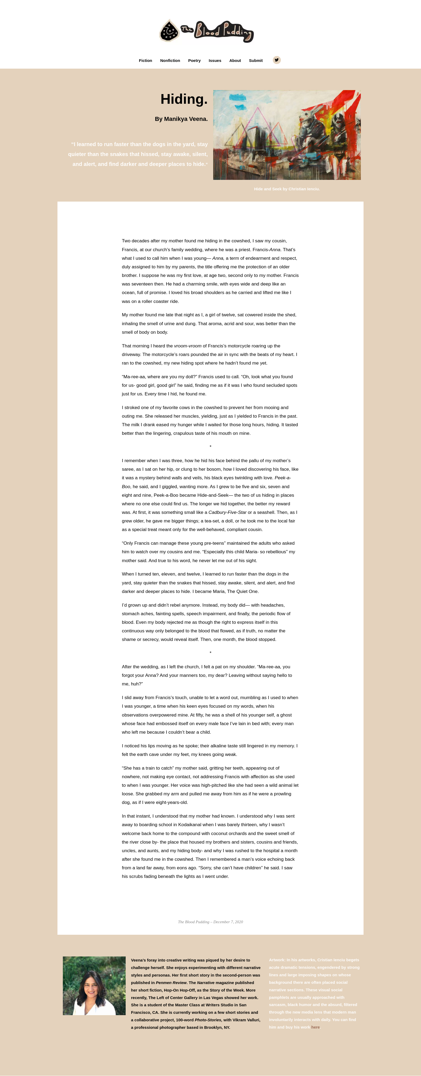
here (315, 1027)
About (235, 60)
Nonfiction (170, 60)
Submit (256, 60)
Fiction (145, 60)
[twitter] (277, 60)
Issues (215, 60)
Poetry (194, 60)
